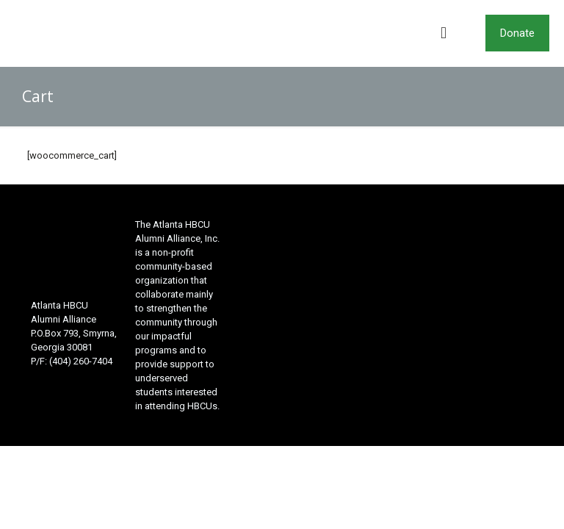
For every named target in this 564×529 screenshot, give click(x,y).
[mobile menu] (443, 33)
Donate (517, 33)
